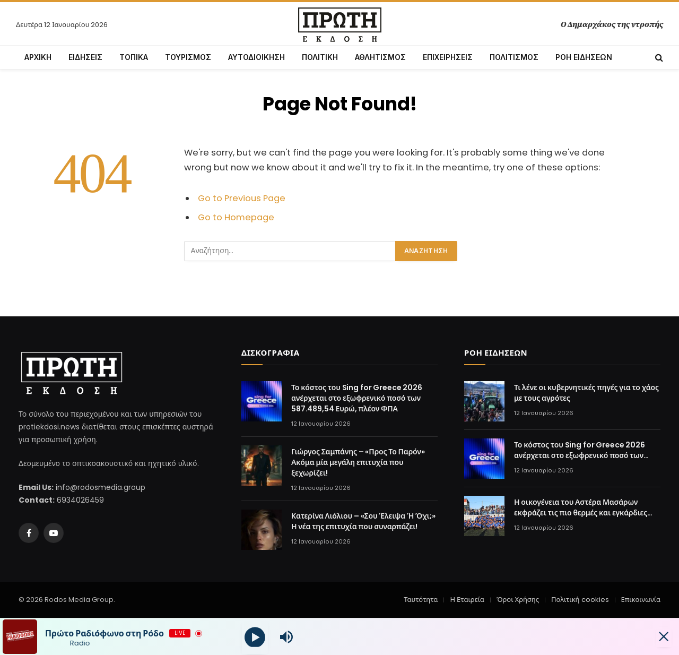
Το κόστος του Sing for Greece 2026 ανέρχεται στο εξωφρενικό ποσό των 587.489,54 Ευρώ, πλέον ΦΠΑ (356, 398)
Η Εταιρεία (467, 599)
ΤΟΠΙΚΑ (133, 57)
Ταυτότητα (421, 599)
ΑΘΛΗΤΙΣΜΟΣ (380, 57)
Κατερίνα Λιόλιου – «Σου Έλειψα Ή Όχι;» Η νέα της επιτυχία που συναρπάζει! (363, 521)
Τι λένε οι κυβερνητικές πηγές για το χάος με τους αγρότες (586, 392)
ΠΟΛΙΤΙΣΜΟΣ (514, 57)
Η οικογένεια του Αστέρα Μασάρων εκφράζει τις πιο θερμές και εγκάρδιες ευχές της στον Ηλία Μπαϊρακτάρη (580, 507)
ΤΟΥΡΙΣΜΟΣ (188, 57)
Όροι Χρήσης (518, 599)
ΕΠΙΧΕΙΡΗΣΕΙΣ (448, 57)
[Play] (254, 636)
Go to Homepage (236, 217)
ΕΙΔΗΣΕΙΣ (85, 57)
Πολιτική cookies (579, 599)
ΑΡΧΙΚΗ (37, 57)
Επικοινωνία (640, 599)
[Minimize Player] (660, 637)
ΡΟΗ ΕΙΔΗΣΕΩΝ (583, 57)
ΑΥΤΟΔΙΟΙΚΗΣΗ (256, 57)
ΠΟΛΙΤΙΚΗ (320, 57)
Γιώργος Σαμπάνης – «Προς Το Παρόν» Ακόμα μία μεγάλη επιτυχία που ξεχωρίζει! (358, 462)
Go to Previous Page (241, 198)
